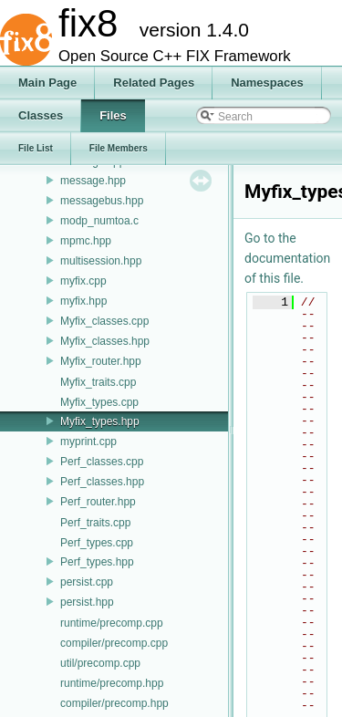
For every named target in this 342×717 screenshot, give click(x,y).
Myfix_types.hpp (100, 421)
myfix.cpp (83, 281)
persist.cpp (86, 582)
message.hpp (93, 180)
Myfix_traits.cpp (98, 382)
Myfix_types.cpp (99, 402)
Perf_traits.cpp (95, 522)
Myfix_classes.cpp (104, 321)
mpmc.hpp (85, 240)
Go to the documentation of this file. (287, 258)
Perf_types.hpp (97, 562)
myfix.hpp (83, 301)
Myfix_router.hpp (100, 361)
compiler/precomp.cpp (114, 643)
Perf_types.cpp (96, 542)
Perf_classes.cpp (101, 461)
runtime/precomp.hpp (111, 683)
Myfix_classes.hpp (105, 341)
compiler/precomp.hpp (114, 703)
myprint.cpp (88, 441)
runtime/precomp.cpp (111, 623)
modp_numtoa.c (99, 220)
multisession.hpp (100, 261)
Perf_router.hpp (98, 501)
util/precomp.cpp (100, 663)
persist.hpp (87, 602)
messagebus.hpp (101, 200)
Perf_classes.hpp (102, 481)
